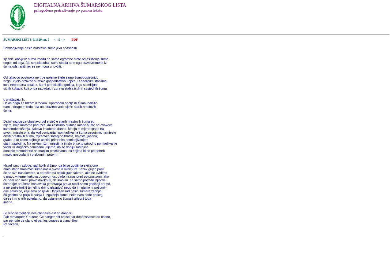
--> (63, 39)
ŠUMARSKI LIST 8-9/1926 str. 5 (26, 39)
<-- (55, 39)
